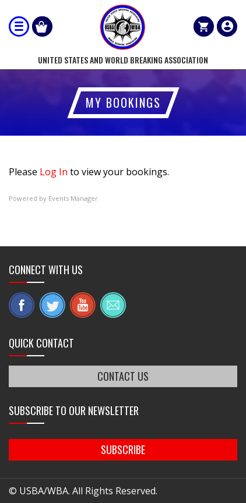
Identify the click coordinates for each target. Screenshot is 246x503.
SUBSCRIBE (123, 449)
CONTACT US (123, 376)
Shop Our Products (42, 26)
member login (227, 26)
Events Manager (73, 198)
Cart (204, 26)
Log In (54, 171)
